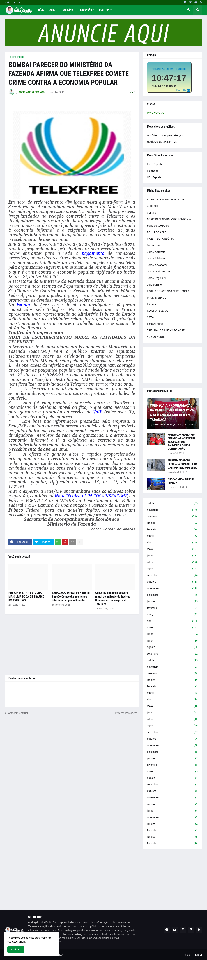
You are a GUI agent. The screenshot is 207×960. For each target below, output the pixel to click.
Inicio (7, 2)
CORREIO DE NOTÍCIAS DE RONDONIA (169, 219)
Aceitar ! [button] (15, 949)
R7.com (151, 304)
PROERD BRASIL (156, 297)
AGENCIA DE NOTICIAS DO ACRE (166, 199)
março (173, 536)
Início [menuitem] (41, 9)
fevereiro (173, 529)
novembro (173, 510)
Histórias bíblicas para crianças (165, 135)
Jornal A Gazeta (156, 251)
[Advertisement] (72, 644)
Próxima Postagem (126, 713)
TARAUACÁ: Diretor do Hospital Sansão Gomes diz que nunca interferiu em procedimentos (71, 596)
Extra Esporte (154, 164)
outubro (173, 503)
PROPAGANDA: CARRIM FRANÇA (181, 481)
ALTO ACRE (153, 206)
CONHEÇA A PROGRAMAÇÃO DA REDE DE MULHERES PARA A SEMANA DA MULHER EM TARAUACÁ (172, 412)
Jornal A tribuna (156, 258)
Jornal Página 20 (157, 278)
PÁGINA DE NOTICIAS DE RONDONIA (168, 291)
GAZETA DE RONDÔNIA (160, 238)
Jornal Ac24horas (157, 265)
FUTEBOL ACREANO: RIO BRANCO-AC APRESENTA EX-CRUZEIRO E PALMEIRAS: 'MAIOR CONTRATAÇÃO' (182, 442)
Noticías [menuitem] (68, 9)
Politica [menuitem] (104, 9)
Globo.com (153, 245)
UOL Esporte (154, 177)
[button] (189, 10)
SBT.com (152, 317)
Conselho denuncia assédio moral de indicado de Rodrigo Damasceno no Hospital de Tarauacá (112, 598)
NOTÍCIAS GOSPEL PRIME (162, 141)
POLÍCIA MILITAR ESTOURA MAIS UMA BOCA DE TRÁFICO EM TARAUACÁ (26, 596)
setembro (173, 575)
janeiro (173, 523)
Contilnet (152, 212)
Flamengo (152, 170)
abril (173, 543)
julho (173, 562)
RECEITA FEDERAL (157, 310)
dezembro (173, 516)
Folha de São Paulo (158, 225)
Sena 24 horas (155, 323)
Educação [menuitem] (86, 9)
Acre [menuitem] (52, 9)
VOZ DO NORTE (156, 336)
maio (173, 549)
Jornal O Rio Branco (158, 271)
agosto (173, 569)
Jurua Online (154, 284)
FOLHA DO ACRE (156, 232)
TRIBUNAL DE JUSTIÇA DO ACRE (166, 330)
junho (173, 556)
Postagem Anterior (17, 713)
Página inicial (16, 56)
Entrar (17, 2)
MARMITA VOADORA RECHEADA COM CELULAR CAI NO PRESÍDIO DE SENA (182, 464)
